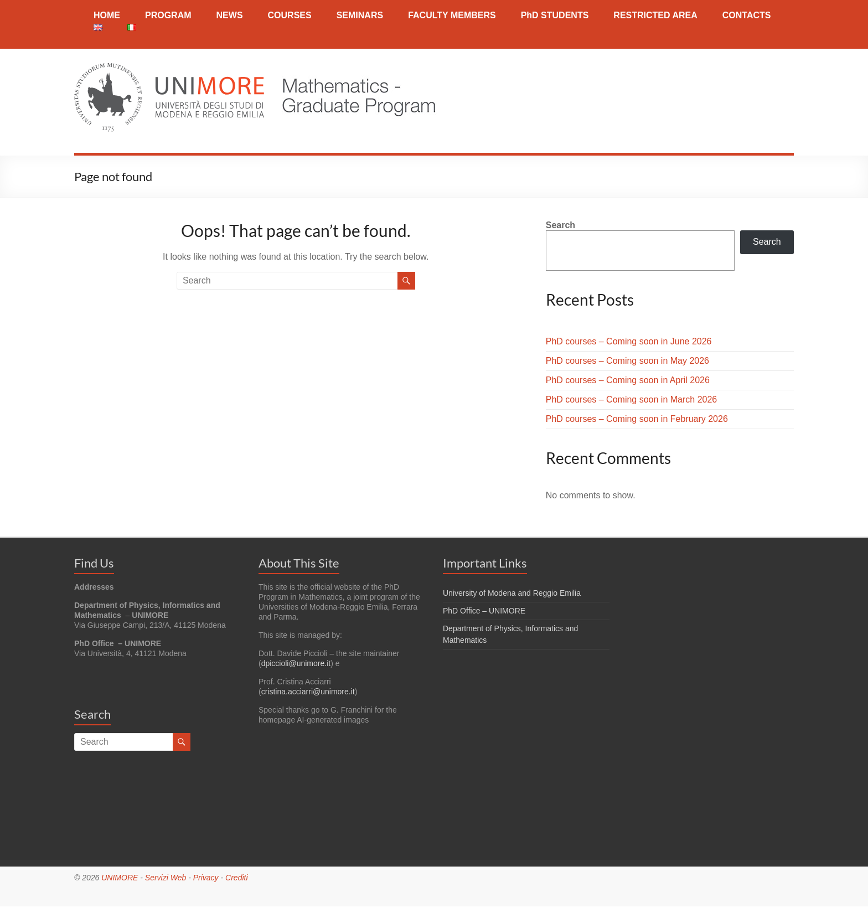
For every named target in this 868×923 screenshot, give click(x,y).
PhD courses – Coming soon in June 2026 (629, 341)
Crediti (236, 877)
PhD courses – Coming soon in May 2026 (627, 360)
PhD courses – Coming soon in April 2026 (628, 380)
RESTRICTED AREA (655, 15)
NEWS (229, 15)
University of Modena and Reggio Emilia (512, 593)
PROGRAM (168, 15)
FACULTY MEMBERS (452, 15)
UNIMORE (119, 877)
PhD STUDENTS (555, 15)
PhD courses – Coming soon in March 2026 (631, 399)
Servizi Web (165, 877)
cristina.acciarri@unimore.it (308, 691)
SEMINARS (360, 15)
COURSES (290, 15)
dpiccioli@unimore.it (295, 663)
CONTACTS (746, 15)
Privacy (206, 877)
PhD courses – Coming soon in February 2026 (637, 419)
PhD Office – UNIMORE (484, 610)
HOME (107, 15)
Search (560, 225)
